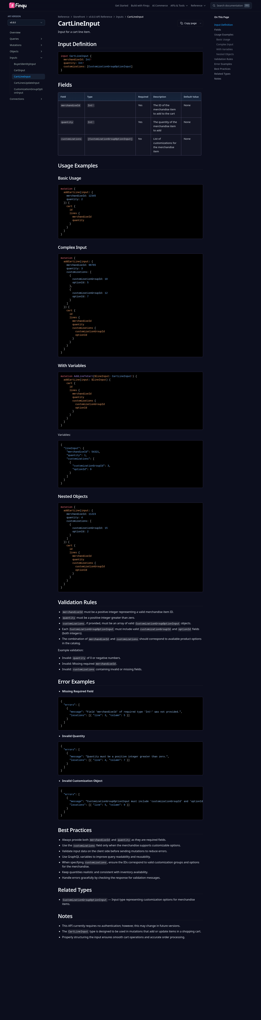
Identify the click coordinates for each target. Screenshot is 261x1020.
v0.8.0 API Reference (100, 16)
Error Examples (223, 64)
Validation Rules (223, 59)
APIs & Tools (179, 5)
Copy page (188, 23)
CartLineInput (22, 76)
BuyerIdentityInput (25, 64)
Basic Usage (223, 39)
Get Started (121, 5)
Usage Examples (223, 34)
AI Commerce (160, 5)
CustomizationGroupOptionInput (28, 90)
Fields (217, 29)
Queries (26, 38)
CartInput (19, 70)
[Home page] (18, 5)
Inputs (26, 57)
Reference (198, 5)
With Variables (224, 49)
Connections (26, 99)
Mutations (26, 45)
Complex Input (224, 44)
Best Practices (222, 68)
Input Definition (223, 24)
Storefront (79, 16)
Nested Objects (225, 54)
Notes (217, 78)
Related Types (222, 73)
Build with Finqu (140, 5)
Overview (15, 32)
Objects (26, 51)
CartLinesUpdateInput (26, 82)
